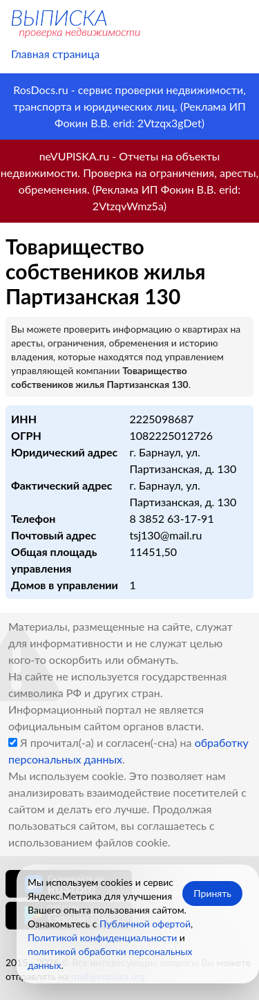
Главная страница (55, 53)
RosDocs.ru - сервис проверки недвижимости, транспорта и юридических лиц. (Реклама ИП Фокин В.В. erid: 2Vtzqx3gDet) (129, 106)
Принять (212, 893)
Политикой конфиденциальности (102, 937)
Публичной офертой (145, 923)
